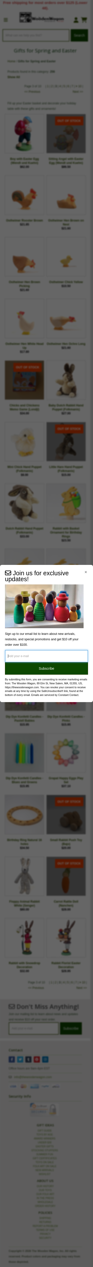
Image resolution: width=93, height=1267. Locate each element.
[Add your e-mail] (46, 656)
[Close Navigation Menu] (86, 572)
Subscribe (46, 668)
